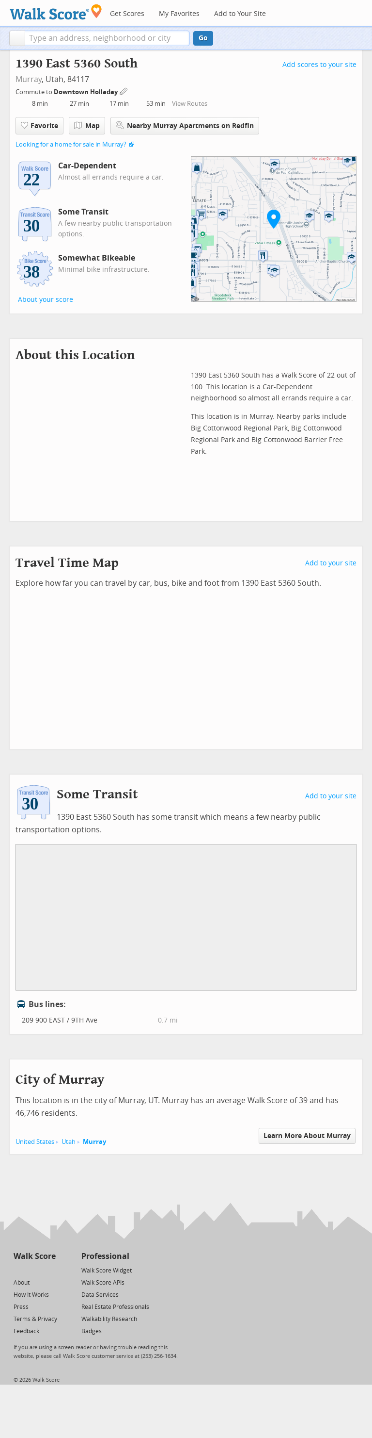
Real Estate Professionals (115, 1307)
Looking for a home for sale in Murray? (71, 144)
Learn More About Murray (307, 1136)
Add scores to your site (319, 65)
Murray (29, 79)
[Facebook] (34, 1269)
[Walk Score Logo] (56, 12)
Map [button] (87, 125)
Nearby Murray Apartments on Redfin (185, 125)
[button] (17, 38)
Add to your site (330, 563)
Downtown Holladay (86, 92)
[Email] (49, 1269)
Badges (91, 1331)
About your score (45, 300)
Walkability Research (109, 1319)
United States (35, 1141)
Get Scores (127, 14)
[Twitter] (19, 1269)
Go (203, 38)
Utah (69, 1141)
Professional (105, 1256)
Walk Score (35, 1256)
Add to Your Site (240, 14)
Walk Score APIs (102, 1282)
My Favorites (179, 14)
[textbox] (107, 38)
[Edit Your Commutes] (124, 90)
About (22, 1282)
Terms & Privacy (35, 1319)
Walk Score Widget (106, 1270)
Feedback (26, 1331)
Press (21, 1307)
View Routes (189, 103)
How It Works (31, 1294)
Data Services (100, 1294)
